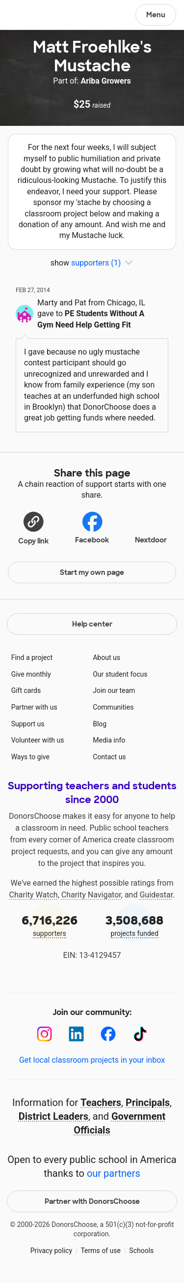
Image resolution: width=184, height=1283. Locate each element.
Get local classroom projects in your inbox (92, 1060)
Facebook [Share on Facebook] (92, 527)
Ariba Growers (105, 81)
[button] (33, 527)
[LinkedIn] (76, 1034)
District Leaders (53, 1116)
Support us (28, 724)
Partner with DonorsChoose (92, 1201)
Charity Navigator (91, 894)
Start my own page (92, 572)
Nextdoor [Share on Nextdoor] (151, 526)
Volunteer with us (37, 740)
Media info (109, 740)
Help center (92, 624)
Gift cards (26, 690)
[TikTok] (140, 1034)
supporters (49, 924)
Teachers (100, 1102)
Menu (155, 14)
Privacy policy (51, 1250)
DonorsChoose (31, 16)
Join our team (114, 690)
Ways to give (30, 757)
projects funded (135, 924)
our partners (113, 1173)
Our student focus (120, 674)
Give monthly (31, 674)
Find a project (32, 657)
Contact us (109, 757)
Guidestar (156, 894)
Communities (113, 707)
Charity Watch (33, 894)
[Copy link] (33, 527)
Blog (99, 724)
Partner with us (34, 707)
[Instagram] (44, 1034)
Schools (141, 1250)
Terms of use (100, 1250)
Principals (148, 1102)
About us (106, 657)
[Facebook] (108, 1034)
